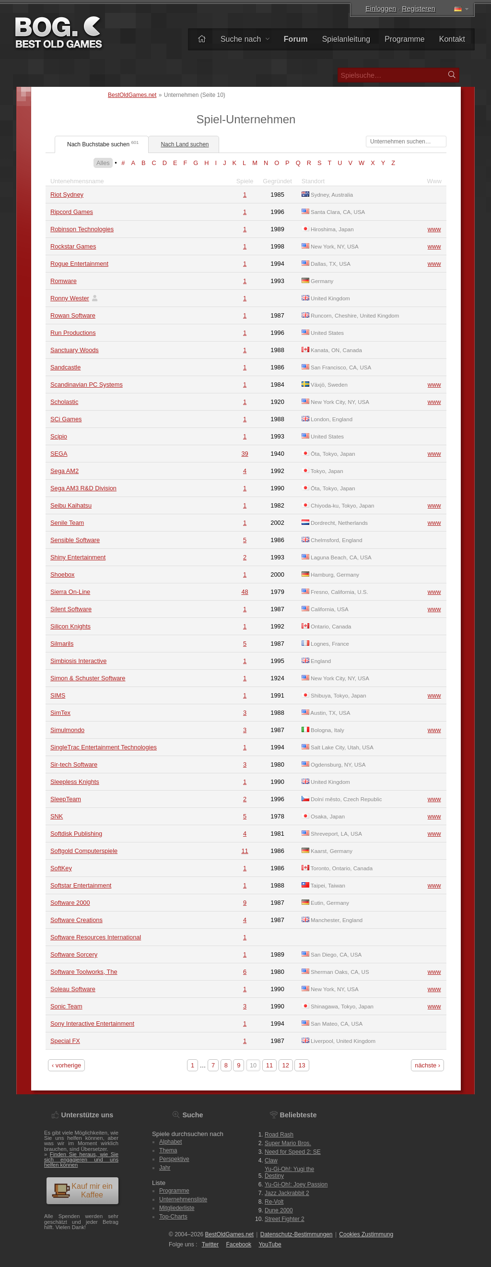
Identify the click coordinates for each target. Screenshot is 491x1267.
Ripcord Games (71, 211)
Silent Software (71, 609)
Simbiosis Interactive (78, 660)
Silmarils (61, 643)
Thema (168, 1150)
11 (244, 850)
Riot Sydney (66, 194)
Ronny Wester (69, 298)
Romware (63, 280)
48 (244, 591)
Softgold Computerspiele (83, 850)
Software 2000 (70, 902)
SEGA (59, 453)
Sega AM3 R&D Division (83, 488)
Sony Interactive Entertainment (92, 1023)
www (434, 229)
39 (244, 453)
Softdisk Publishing (76, 833)
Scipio (58, 436)
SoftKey (61, 868)
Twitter (210, 1244)
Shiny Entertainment (77, 557)
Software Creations (76, 920)
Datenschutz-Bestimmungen (296, 1234)
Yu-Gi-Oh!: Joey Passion (296, 1184)
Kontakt (452, 39)
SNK (56, 816)
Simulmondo (67, 730)
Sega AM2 (64, 470)
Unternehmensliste (183, 1199)
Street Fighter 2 (284, 1219)
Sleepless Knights (74, 781)
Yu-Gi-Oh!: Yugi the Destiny (289, 1172)
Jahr (164, 1167)
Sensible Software (75, 540)
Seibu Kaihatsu (71, 505)
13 (301, 1065)
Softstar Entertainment (80, 885)
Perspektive (174, 1159)
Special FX (65, 1040)
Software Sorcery (73, 954)
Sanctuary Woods (74, 350)
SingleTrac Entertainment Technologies (103, 747)
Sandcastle (65, 367)
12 (285, 1065)
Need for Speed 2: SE (293, 1152)
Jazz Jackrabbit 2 (287, 1193)
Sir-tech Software (73, 764)
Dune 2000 (279, 1210)
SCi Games (66, 419)
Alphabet (170, 1141)
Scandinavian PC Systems (86, 384)
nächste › (427, 1065)
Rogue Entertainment (79, 263)
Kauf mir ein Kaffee (82, 1190)
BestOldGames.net (132, 95)
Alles (103, 162)
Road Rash (279, 1134)
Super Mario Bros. (288, 1143)
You (269, 1244)
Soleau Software (72, 989)
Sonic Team (66, 1006)
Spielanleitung (346, 39)
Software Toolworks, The (83, 971)
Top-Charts (173, 1216)
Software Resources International (95, 937)
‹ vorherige (66, 1065)
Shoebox (62, 574)
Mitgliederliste (176, 1208)
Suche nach (245, 39)
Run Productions (73, 332)
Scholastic (64, 401)
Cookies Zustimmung (366, 1234)
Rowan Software (72, 315)
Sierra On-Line (70, 591)
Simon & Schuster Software (87, 678)
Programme (405, 39)
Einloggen (380, 8)
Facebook (238, 1244)
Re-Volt (274, 1201)
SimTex (60, 712)
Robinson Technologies (82, 229)
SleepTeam (65, 799)
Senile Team (67, 522)
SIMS (57, 695)
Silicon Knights (70, 626)
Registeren (418, 8)
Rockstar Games (73, 246)
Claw (271, 1160)
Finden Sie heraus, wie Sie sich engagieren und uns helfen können (81, 1159)
